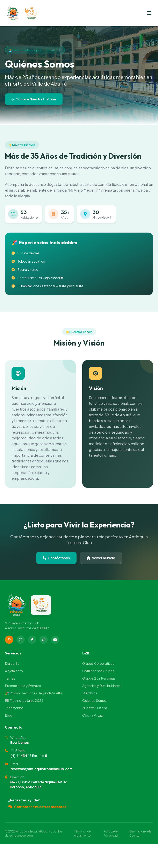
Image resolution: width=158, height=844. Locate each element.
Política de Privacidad (110, 833)
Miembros (89, 693)
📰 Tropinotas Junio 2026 (24, 700)
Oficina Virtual (92, 715)
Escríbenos (19, 742)
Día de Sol (12, 663)
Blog (8, 715)
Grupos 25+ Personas (98, 678)
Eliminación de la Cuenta (140, 833)
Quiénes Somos (94, 700)
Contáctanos (56, 558)
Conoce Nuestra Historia (34, 99)
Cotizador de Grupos (98, 671)
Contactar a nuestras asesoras (37, 806)
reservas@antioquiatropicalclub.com (41, 769)
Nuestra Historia (94, 708)
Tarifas (10, 678)
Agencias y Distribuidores (101, 685)
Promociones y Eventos (23, 685)
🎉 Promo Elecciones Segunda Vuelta (33, 693)
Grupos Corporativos (98, 663)
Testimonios (14, 708)
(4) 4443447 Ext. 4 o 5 (29, 755)
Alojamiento (14, 671)
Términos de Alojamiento (82, 833)
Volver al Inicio (101, 558)
